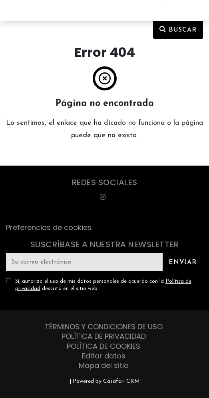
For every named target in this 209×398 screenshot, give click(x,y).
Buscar (178, 29)
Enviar (183, 262)
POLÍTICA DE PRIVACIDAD (104, 336)
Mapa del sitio (104, 365)
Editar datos (103, 356)
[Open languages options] (181, 10)
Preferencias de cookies (49, 227)
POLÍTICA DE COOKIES (103, 346)
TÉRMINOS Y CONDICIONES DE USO (104, 327)
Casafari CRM (121, 381)
